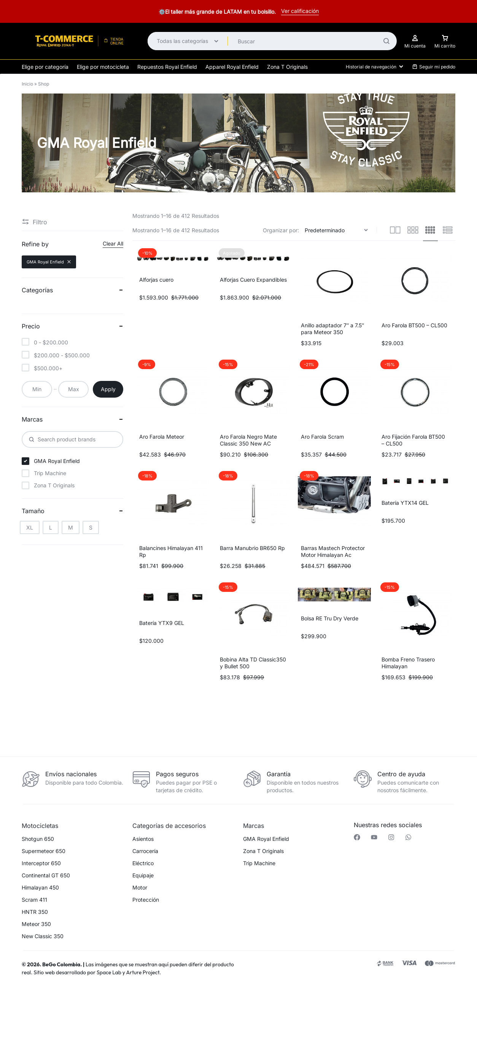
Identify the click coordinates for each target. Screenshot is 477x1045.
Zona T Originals (287, 66)
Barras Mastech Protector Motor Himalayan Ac (333, 551)
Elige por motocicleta (103, 66)
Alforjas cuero (156, 279)
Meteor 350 (36, 924)
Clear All (113, 243)
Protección (145, 900)
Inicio (27, 84)
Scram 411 (34, 900)
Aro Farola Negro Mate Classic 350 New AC (248, 440)
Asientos (143, 839)
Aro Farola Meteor (161, 436)
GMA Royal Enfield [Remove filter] (49, 262)
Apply (108, 389)
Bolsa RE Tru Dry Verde (329, 618)
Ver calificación (300, 11)
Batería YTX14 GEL (405, 503)
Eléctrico (143, 863)
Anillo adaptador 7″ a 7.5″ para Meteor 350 (332, 328)
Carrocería (145, 851)
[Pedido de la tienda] (337, 230)
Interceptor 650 (41, 863)
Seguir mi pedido (433, 67)
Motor (139, 888)
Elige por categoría (45, 66)
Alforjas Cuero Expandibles (253, 279)
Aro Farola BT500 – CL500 (414, 325)
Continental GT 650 (46, 875)
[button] (128, 1004)
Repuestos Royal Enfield (167, 66)
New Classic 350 (43, 936)
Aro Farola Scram (322, 436)
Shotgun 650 (38, 839)
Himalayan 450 (40, 888)
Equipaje (143, 875)
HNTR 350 (35, 912)
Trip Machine (259, 863)
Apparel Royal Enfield (232, 66)
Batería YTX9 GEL (161, 623)
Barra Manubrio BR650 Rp (252, 548)
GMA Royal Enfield (266, 839)
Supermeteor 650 (43, 851)
